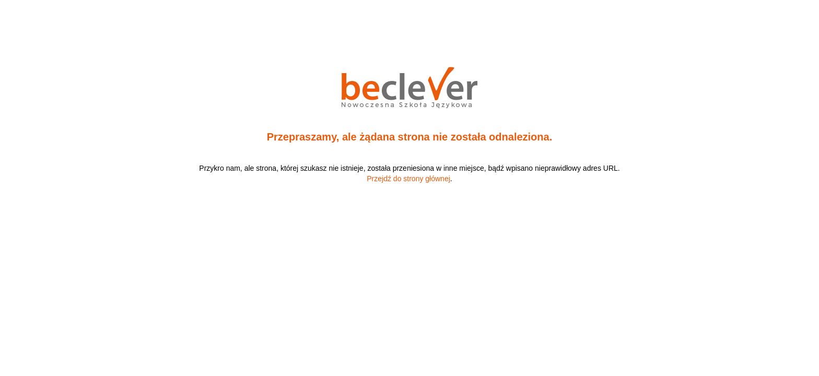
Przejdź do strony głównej (408, 178)
